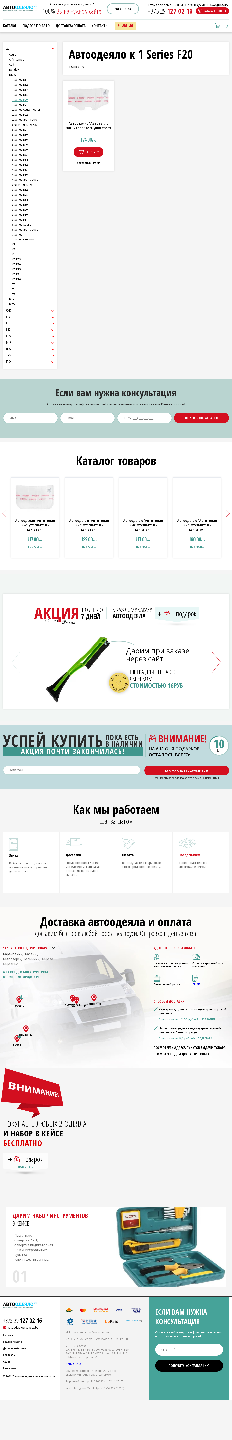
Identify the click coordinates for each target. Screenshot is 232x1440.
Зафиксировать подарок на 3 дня (187, 770)
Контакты (99, 25)
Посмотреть (25, 1174)
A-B (8, 49)
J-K (8, 329)
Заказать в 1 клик (88, 163)
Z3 (13, 284)
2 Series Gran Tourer (25, 119)
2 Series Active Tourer (26, 109)
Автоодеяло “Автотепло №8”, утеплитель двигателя (88, 125)
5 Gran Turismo (22, 184)
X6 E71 (16, 274)
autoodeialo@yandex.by (22, 1335)
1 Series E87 (20, 89)
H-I (8, 323)
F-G (8, 317)
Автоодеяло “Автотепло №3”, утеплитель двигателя (89, 525)
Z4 (13, 289)
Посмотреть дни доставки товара (181, 1057)
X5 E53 (16, 259)
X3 (13, 249)
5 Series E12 (20, 189)
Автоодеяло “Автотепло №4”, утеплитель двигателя (143, 525)
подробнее (35, 547)
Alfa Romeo (16, 59)
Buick (12, 299)
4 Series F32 (20, 164)
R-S (8, 349)
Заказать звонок (215, 11)
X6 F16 (16, 279)
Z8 (13, 294)
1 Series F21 (20, 104)
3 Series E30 (20, 134)
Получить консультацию (201, 418)
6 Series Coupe (21, 224)
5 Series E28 (20, 194)
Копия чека (73, 1371)
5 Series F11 (20, 219)
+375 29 (170, 11)
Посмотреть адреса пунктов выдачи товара (190, 1051)
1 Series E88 (20, 94)
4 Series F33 (20, 169)
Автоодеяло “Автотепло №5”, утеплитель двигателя (197, 525)
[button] (226, 513)
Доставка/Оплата (71, 25)
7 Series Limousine (24, 239)
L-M (9, 336)
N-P (9, 342)
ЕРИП (196, 988)
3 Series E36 (20, 139)
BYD (12, 304)
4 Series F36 (20, 174)
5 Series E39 (20, 204)
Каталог (10, 25)
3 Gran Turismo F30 (25, 124)
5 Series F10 (20, 214)
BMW (12, 74)
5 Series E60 (20, 209)
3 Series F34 (20, 159)
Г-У (8, 361)
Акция (127, 25)
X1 (13, 244)
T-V (8, 355)
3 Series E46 (20, 144)
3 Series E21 (20, 129)
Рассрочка (122, 8)
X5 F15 (16, 269)
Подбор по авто (36, 25)
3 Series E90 (20, 149)
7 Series (17, 234)
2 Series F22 (20, 114)
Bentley (14, 69)
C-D (8, 310)
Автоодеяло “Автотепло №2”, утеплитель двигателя (35, 525)
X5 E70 (16, 264)
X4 (13, 254)
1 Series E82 (20, 84)
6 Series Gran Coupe (25, 229)
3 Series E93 (20, 154)
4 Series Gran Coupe (25, 179)
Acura (12, 54)
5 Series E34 (20, 199)
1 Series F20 (20, 99)
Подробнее (208, 1023)
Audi (12, 64)
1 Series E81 (20, 79)
